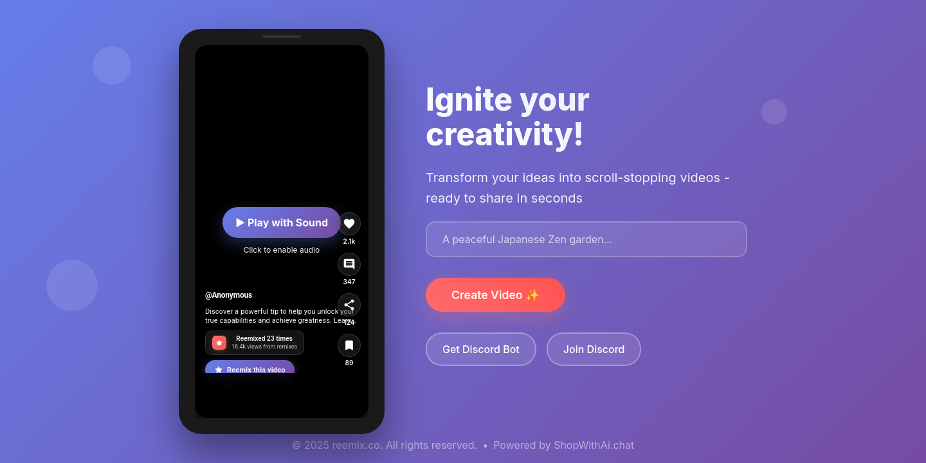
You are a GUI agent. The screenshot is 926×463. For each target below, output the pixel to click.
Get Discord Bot (481, 349)
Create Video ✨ (495, 295)
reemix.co (356, 445)
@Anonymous (228, 295)
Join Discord (594, 349)
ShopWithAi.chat (594, 445)
